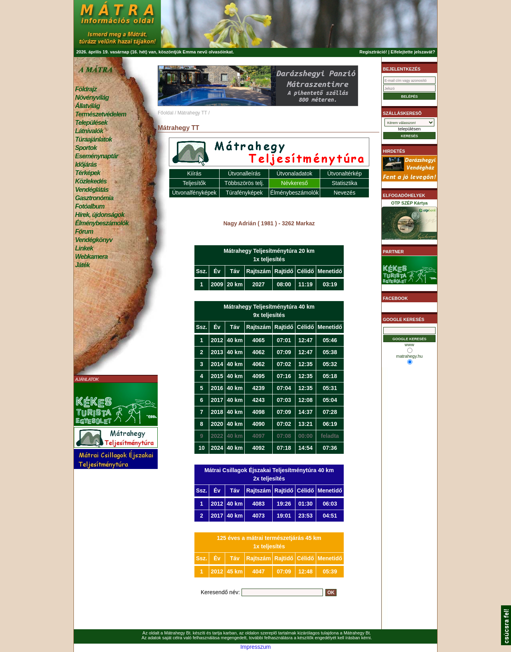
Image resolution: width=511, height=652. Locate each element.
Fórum (84, 231)
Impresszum (255, 647)
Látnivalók (89, 131)
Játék (82, 265)
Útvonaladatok (295, 173)
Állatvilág (87, 105)
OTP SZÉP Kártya (409, 222)
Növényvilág (92, 97)
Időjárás (86, 164)
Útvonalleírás (244, 173)
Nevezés (344, 192)
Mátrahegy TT (192, 113)
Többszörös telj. (244, 183)
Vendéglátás (92, 189)
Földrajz (86, 89)
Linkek (84, 248)
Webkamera (91, 256)
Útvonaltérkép (344, 173)
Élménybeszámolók (102, 223)
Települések (91, 122)
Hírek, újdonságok (99, 214)
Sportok (86, 147)
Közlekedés (91, 181)
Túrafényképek (244, 192)
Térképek (87, 172)
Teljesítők (194, 183)
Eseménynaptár (96, 156)
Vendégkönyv (94, 239)
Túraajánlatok (93, 139)
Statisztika (344, 183)
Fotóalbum (90, 206)
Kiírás (194, 173)
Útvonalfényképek (194, 192)
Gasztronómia (94, 198)
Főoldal (165, 113)
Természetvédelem (100, 114)
